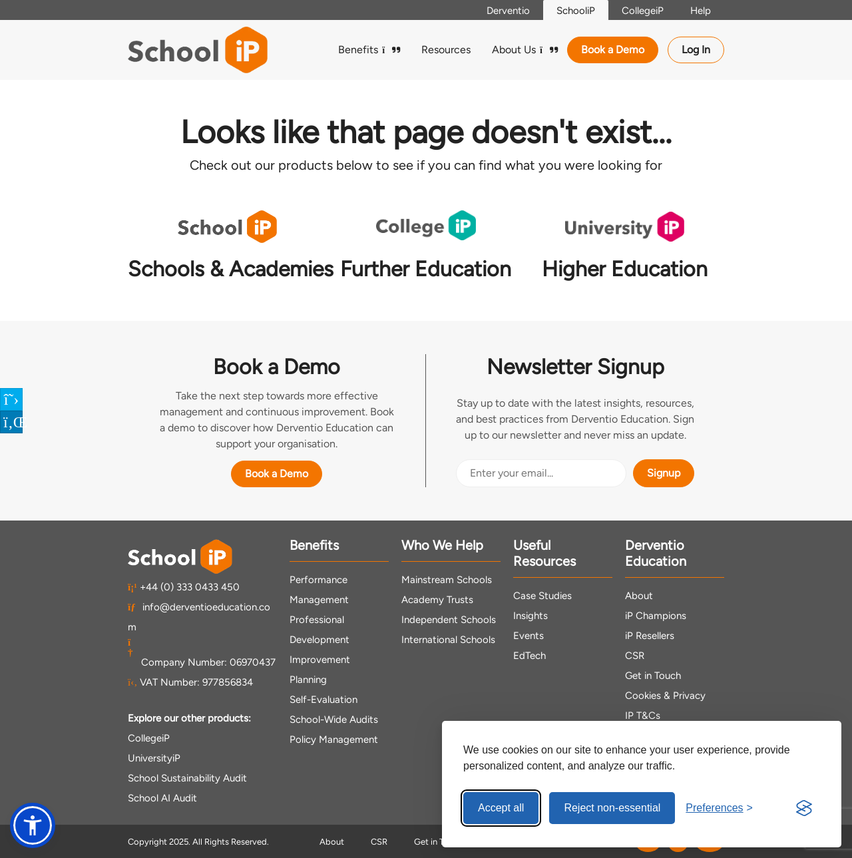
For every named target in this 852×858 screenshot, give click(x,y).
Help (700, 11)
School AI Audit (162, 798)
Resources (446, 49)
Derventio (508, 11)
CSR (634, 656)
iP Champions (655, 616)
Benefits (369, 49)
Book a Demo (612, 49)
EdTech (529, 656)
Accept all (501, 807)
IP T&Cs (642, 716)
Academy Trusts (437, 600)
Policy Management (334, 740)
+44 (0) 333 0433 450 (184, 587)
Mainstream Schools (446, 580)
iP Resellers (649, 636)
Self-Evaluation (323, 700)
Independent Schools (448, 620)
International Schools (448, 640)
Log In (696, 49)
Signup (663, 473)
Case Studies (542, 596)
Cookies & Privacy (665, 696)
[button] (32, 825)
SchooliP (575, 11)
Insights (530, 616)
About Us (525, 49)
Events (528, 636)
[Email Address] (541, 473)
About (639, 596)
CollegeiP (643, 11)
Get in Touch (653, 676)
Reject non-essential (612, 807)
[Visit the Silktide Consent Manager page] (804, 808)
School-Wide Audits (334, 720)
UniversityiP (154, 758)
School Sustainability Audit (187, 778)
